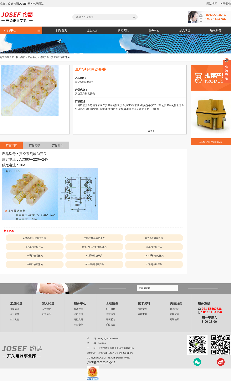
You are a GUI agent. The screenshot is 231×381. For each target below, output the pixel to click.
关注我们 (176, 303)
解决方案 (78, 309)
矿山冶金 (110, 324)
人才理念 (46, 309)
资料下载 (142, 314)
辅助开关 (44, 57)
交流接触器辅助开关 (94, 238)
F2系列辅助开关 (35, 264)
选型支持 (78, 319)
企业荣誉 (14, 314)
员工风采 (46, 314)
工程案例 (112, 303)
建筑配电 (110, 319)
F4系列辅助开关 (94, 255)
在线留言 (174, 314)
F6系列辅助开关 (154, 246)
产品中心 (32, 57)
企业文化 (14, 319)
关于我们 (225, 3)
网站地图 (211, 3)
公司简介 (14, 309)
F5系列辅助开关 (35, 255)
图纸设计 (78, 314)
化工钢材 (110, 309)
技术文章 (142, 309)
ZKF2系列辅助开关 (94, 264)
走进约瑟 (92, 30)
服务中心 (154, 30)
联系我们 (215, 30)
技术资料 (144, 303)
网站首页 (61, 30)
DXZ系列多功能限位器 (211, 141)
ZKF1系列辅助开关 (154, 255)
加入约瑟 (184, 30)
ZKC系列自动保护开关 (34, 238)
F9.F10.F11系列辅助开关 (94, 246)
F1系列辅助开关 (154, 264)
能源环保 (110, 314)
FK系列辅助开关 (34, 246)
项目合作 (78, 324)
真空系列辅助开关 (60, 57)
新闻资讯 (123, 30)
